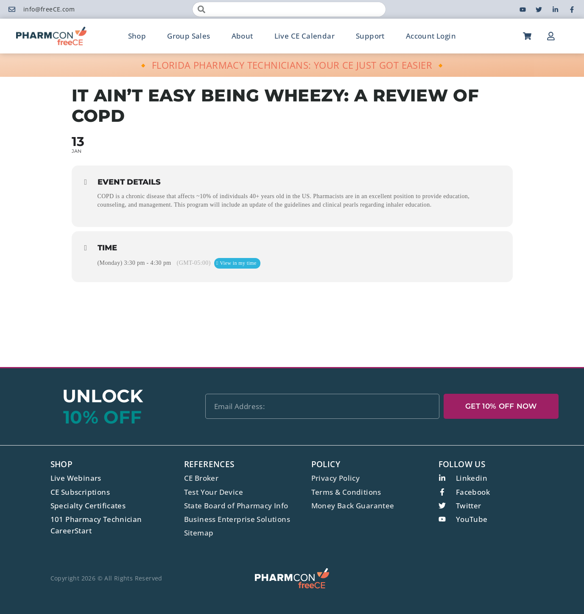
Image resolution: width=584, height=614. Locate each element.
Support (370, 36)
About (242, 36)
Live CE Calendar (304, 36)
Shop (137, 36)
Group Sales (188, 36)
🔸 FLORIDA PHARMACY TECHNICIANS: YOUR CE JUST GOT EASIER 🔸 (292, 65)
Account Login (431, 36)
